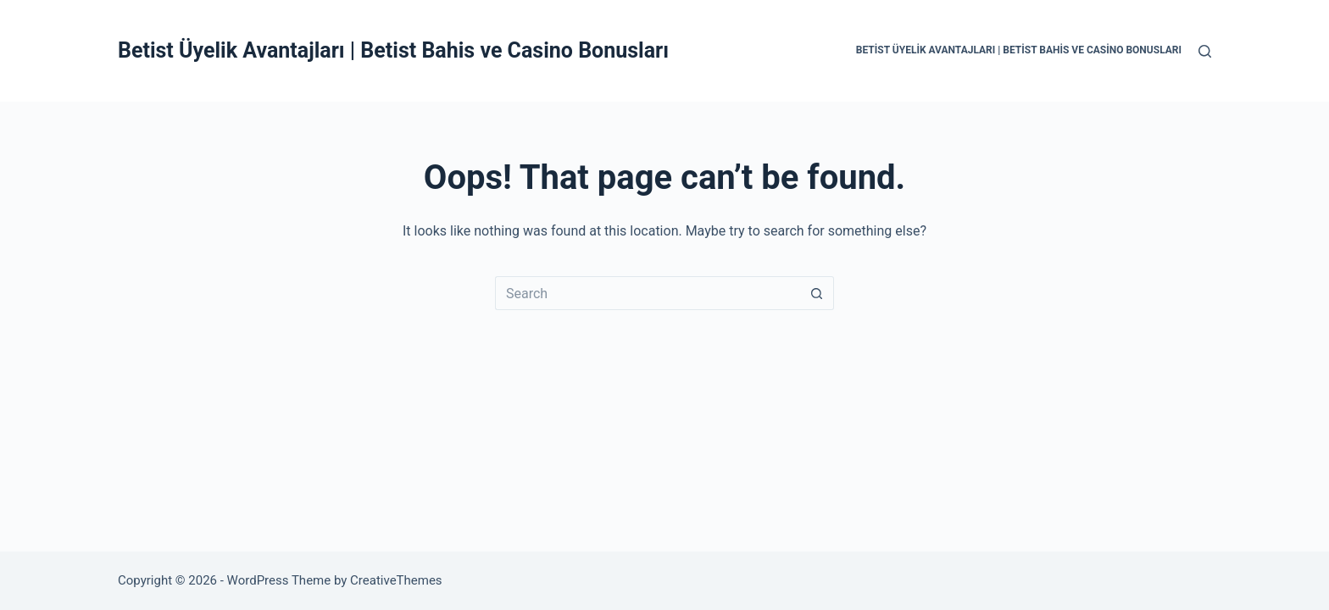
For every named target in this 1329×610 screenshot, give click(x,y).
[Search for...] (647, 293)
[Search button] (817, 293)
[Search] (1204, 51)
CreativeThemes (396, 580)
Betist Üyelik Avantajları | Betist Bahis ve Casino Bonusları (393, 50)
